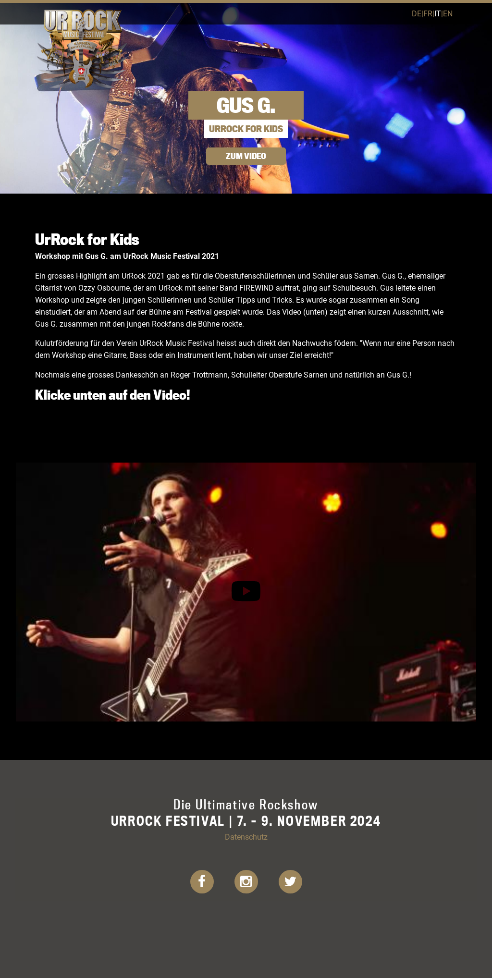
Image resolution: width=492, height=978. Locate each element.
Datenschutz (246, 836)
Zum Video (246, 156)
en (448, 13)
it (437, 13)
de (416, 13)
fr (427, 13)
